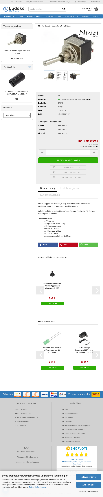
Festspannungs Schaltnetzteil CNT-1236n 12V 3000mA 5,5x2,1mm (84, 350)
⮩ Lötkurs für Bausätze (26, 452)
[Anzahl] (68, 152)
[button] (42, 152)
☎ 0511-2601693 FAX (23, 413)
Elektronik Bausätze (53, 17)
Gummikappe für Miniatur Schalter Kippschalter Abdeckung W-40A (52, 286)
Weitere (96, 17)
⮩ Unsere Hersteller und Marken (26, 462)
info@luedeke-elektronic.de (35, 2)
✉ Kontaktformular (22, 421)
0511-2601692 (16, 2)
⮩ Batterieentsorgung (70, 413)
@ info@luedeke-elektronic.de (26, 417)
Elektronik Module (71, 17)
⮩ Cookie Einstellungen (71, 442)
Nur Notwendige (88, 485)
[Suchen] (63, 9)
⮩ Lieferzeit (67, 421)
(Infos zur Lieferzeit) (84, 99)
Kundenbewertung (50, 194)
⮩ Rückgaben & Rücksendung (26, 457)
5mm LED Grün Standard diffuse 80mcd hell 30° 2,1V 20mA (52, 350)
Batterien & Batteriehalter (13, 17)
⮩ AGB (65, 409)
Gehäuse (85, 17)
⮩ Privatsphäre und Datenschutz (74, 429)
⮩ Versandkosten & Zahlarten (73, 433)
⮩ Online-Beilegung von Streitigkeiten (76, 425)
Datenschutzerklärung (37, 487)
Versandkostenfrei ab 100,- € (59, 2)
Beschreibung (47, 188)
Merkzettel (95, 2)
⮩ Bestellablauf (68, 417)
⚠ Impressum (20, 425)
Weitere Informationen (88, 492)
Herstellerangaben (69, 188)
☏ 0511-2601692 (21, 409)
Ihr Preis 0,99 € (17, 58)
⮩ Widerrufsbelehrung (71, 437)
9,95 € (17, 99)
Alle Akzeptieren (89, 477)
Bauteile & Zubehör (34, 17)
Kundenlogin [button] (80, 2)
